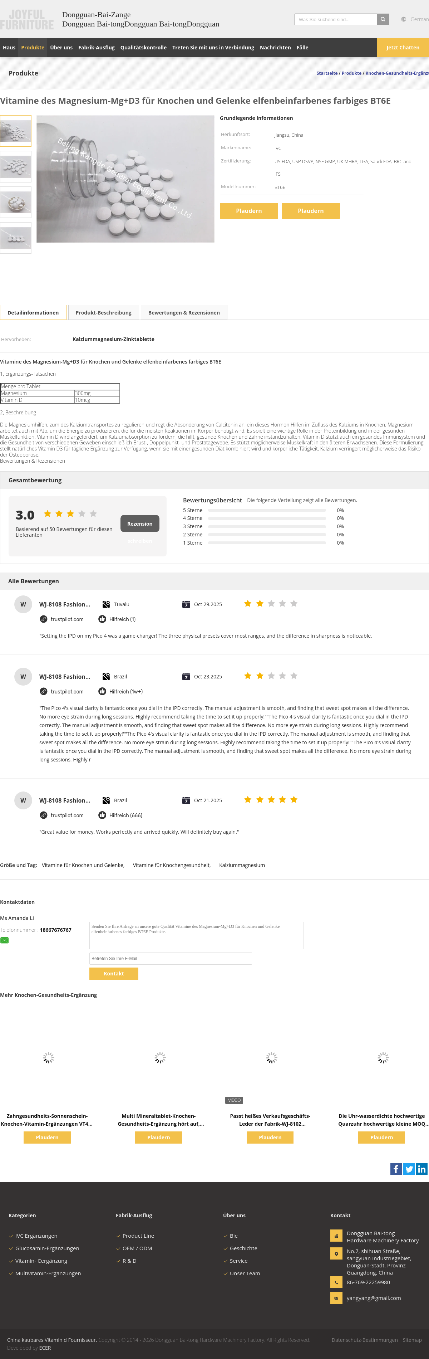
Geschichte (240, 1248)
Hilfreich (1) (122, 620)
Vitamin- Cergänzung (38, 1260)
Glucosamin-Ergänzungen (44, 1248)
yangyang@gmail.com (369, 1297)
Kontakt (114, 973)
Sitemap (412, 1339)
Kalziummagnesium (242, 865)
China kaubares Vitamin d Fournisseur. (52, 1339)
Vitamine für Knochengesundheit (171, 865)
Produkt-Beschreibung (104, 312)
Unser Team (241, 1273)
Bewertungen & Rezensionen (184, 312)
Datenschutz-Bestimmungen (365, 1339)
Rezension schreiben (140, 526)
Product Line (135, 1235)
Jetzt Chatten (403, 47)
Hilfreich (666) (125, 816)
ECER (45, 1347)
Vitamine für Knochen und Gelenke (82, 865)
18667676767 (56, 929)
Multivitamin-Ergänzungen (45, 1273)
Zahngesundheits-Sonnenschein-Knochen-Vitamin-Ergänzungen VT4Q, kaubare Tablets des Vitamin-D (47, 1123)
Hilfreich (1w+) (126, 692)
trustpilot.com (67, 620)
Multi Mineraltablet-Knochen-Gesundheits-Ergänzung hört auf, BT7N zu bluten (158, 1123)
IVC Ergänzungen (33, 1235)
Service (235, 1260)
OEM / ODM (134, 1248)
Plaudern (249, 211)
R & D (126, 1260)
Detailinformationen (33, 312)
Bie (230, 1235)
